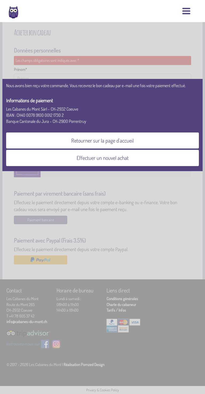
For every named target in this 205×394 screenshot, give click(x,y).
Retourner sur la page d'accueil (102, 140)
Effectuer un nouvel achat (103, 157)
